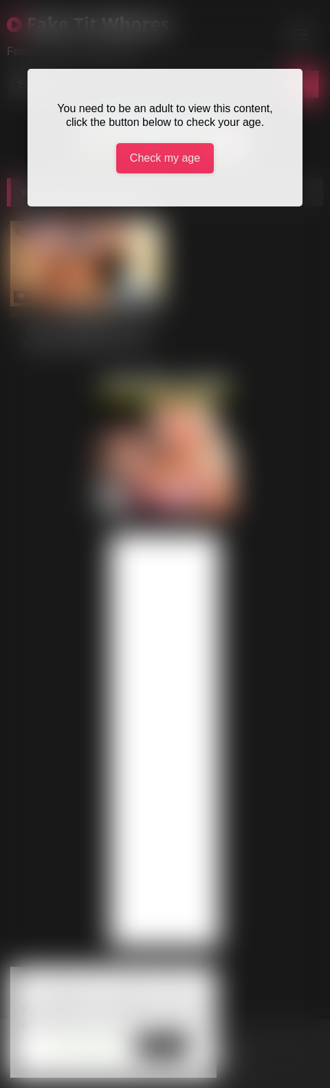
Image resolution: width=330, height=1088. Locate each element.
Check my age (165, 158)
